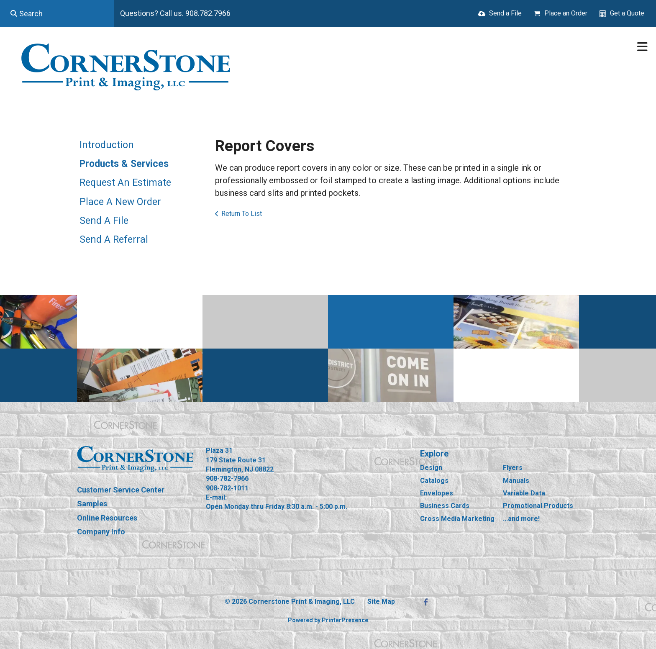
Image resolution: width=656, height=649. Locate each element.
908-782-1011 (227, 488)
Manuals (516, 481)
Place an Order (565, 13)
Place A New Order (120, 202)
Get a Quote (627, 13)
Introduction (106, 145)
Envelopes (436, 493)
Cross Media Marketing (457, 519)
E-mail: (216, 497)
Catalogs (434, 481)
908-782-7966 (227, 478)
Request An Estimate (125, 182)
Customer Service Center (120, 489)
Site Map (381, 601)
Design (431, 468)
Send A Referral (113, 239)
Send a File (505, 13)
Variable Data (524, 493)
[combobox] (57, 13)
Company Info (101, 531)
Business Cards (444, 506)
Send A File (103, 220)
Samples (92, 503)
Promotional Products (538, 506)
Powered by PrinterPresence (328, 620)
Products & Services (124, 163)
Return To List (241, 214)
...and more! (521, 519)
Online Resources (107, 517)
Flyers (513, 468)
